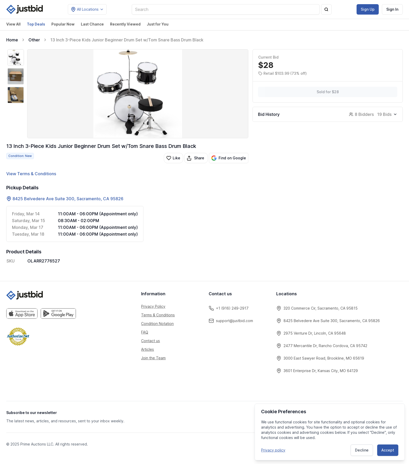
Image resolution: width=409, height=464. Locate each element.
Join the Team (153, 358)
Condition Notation (157, 323)
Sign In (392, 9)
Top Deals (36, 24)
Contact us (150, 340)
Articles (147, 349)
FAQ (144, 332)
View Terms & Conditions (31, 173)
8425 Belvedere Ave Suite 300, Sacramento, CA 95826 (68, 198)
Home (12, 39)
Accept (387, 449)
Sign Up (368, 9)
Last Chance (92, 24)
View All (13, 24)
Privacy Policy (153, 306)
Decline (362, 449)
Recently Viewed (125, 24)
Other (34, 39)
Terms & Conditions (158, 315)
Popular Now (63, 24)
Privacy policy (273, 449)
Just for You (158, 24)
